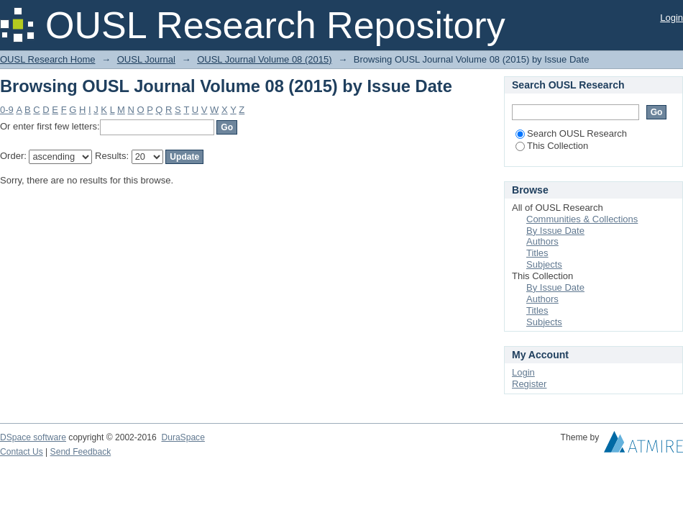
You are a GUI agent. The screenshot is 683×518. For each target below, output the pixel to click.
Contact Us (21, 452)
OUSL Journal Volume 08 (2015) (264, 59)
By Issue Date (555, 230)
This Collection (551, 145)
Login (671, 17)
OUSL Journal (146, 59)
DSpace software (33, 437)
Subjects (544, 264)
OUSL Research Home (47, 59)
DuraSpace (182, 437)
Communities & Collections (582, 219)
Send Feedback (80, 452)
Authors (542, 241)
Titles (537, 252)
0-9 (7, 109)
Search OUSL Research (571, 133)
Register (529, 383)
